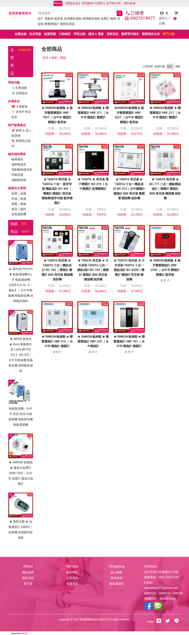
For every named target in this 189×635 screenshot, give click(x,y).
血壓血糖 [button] (20, 34)
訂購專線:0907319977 (140, 16)
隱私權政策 (116, 583)
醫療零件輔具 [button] (130, 34)
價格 (177, 66)
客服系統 (72, 583)
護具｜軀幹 (18, 209)
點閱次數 (160, 66)
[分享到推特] (167, 621)
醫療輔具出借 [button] (151, 34)
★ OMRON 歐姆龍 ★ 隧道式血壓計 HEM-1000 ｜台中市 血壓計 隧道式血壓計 (20, 473)
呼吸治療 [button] (79, 34)
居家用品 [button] (112, 34)
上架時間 (147, 66)
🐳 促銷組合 (19, 93)
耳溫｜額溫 (18, 198)
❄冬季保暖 (19, 88)
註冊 (162, 23)
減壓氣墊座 (18, 180)
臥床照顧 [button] (35, 34)
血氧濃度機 (18, 214)
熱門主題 (168, 34)
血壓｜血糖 (18, 193)
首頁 (45, 58)
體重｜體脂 (18, 204)
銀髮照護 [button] (50, 34)
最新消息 (28, 578)
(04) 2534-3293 (169, 577)
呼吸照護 (17, 175)
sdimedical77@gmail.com (161, 588)
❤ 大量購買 (19, 106)
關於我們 (28, 572)
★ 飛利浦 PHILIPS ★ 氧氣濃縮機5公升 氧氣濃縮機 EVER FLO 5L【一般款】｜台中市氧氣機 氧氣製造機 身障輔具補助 (20, 285)
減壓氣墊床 (18, 164)
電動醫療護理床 (21, 169)
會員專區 (72, 572)
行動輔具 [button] (65, 34)
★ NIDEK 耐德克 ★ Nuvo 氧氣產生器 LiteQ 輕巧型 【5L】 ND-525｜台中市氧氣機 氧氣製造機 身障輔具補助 (20, 355)
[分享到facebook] (158, 621)
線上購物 (116, 572)
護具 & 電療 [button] (96, 34)
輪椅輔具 (17, 159)
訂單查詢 (72, 578)
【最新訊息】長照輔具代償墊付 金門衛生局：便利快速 (99, 3)
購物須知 (117, 578)
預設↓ (170, 66)
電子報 (28, 583)
